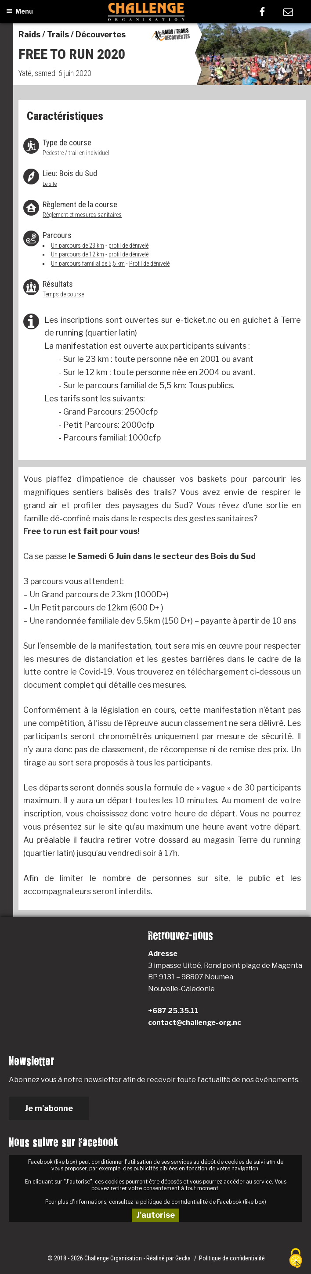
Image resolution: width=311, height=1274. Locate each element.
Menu (19, 11)
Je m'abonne (49, 1108)
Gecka (183, 1258)
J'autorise (155, 1215)
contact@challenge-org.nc (194, 1022)
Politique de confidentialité (232, 1258)
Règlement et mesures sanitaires (82, 214)
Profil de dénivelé (149, 263)
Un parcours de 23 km (77, 245)
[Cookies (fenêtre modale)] (295, 1259)
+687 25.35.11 (173, 1011)
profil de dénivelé (128, 245)
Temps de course (63, 294)
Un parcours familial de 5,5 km (88, 263)
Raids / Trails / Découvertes (72, 34)
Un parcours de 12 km (77, 254)
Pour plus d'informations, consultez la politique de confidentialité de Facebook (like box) (155, 1201)
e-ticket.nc (194, 320)
